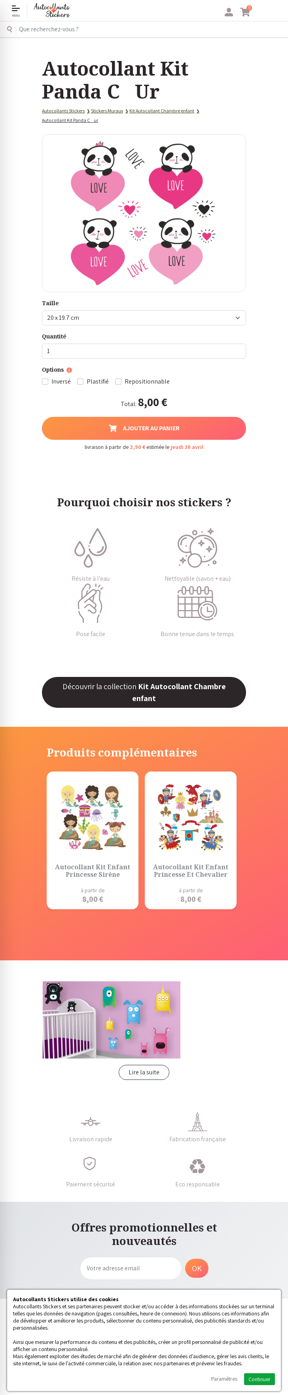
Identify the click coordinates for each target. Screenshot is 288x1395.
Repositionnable (147, 381)
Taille (50, 303)
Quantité (54, 336)
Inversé (61, 381)
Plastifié (98, 381)
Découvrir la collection (144, 692)
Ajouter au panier (144, 428)
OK (197, 1268)
